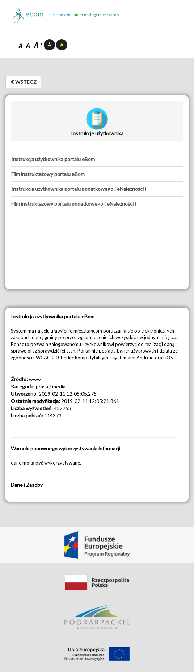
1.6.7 (16, 22)
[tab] (97, 159)
